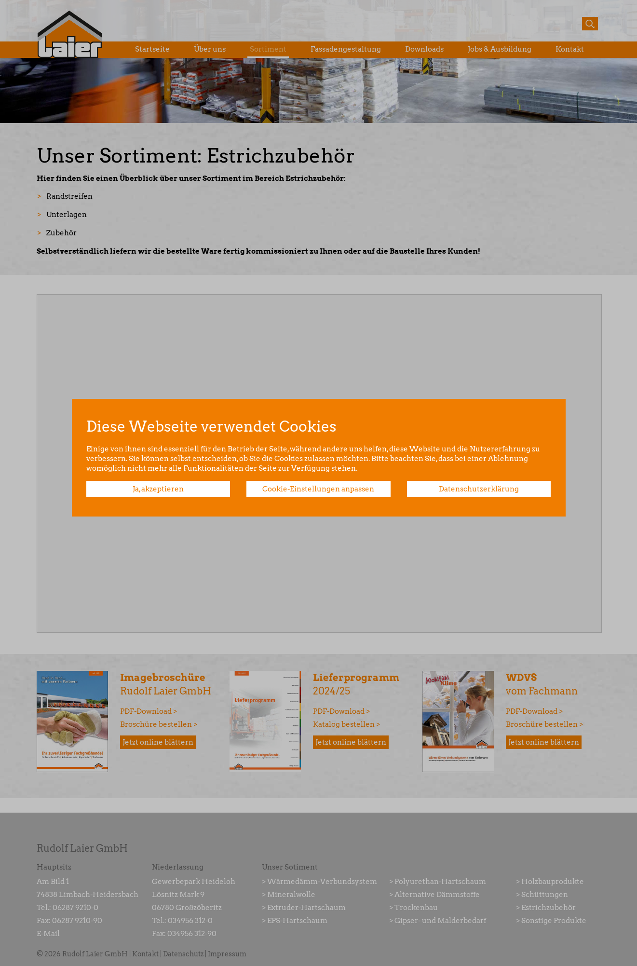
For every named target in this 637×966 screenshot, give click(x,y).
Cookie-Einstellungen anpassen (318, 489)
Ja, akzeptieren (158, 489)
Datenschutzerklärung (479, 489)
